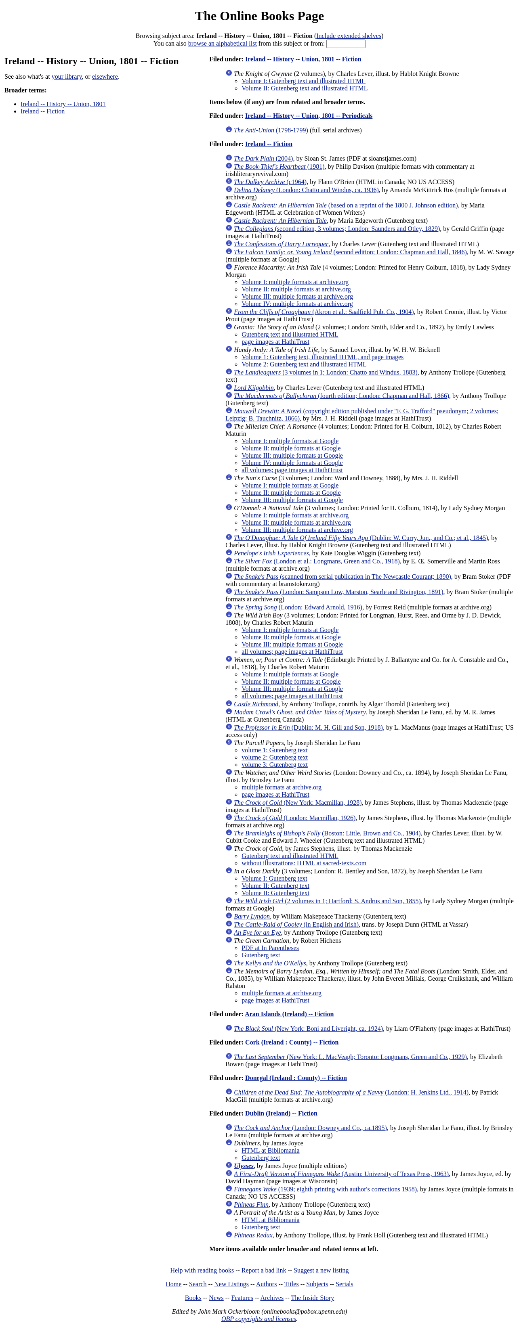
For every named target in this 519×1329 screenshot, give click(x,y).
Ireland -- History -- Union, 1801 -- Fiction (303, 59)
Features (242, 1297)
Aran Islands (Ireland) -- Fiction (289, 1014)
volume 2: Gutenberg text (275, 757)
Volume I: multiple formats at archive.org (295, 281)
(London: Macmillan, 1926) (294, 817)
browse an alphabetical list (222, 43)
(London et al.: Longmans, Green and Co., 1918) (317, 561)
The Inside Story (312, 1297)
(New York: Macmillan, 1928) (297, 802)
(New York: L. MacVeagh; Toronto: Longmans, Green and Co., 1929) (350, 1056)
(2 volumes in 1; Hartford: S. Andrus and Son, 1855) (327, 901)
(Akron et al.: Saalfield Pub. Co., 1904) (324, 311)
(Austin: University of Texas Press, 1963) (341, 1173)
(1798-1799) (271, 130)
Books (193, 1297)
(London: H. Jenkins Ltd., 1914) (351, 1092)
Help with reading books (202, 1270)
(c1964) (270, 181)
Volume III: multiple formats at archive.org (297, 296)
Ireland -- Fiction (43, 111)
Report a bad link (264, 1270)
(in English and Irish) (296, 924)
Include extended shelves (348, 35)
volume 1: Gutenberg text (275, 750)
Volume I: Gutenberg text (274, 878)
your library (67, 76)
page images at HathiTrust (275, 341)
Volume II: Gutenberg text (275, 885)
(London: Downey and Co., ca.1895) (310, 1127)
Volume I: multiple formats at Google (290, 440)
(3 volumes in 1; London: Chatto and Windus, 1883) (326, 372)
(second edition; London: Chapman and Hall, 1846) (350, 252)
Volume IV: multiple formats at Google (292, 462)
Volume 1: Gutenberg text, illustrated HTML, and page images (322, 357)
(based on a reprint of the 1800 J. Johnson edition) (346, 205)
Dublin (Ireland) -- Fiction (281, 1113)
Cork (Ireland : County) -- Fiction (291, 1042)
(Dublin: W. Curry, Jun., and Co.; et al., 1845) (361, 537)
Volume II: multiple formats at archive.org (296, 289)
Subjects (317, 1284)
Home (173, 1284)
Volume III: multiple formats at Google (292, 455)
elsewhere (105, 76)
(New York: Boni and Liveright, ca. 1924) (308, 1028)
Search (198, 1284)
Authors (266, 1284)
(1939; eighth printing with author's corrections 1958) (325, 1189)
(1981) (279, 166)
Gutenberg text (261, 955)
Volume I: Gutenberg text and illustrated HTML (304, 80)
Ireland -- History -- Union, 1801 (63, 103)
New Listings (231, 1284)
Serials (344, 1284)
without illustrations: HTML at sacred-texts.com (304, 863)
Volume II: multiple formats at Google (291, 448)
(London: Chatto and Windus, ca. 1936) (306, 189)
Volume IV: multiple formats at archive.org (297, 303)
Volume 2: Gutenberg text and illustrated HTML (304, 364)
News (216, 1297)
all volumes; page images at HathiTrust (292, 470)
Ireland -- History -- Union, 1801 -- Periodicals (308, 115)
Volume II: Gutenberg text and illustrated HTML (305, 88)
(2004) (263, 158)
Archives (272, 1297)
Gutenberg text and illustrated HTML (290, 334)
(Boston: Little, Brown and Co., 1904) (327, 833)
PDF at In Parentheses (270, 947)
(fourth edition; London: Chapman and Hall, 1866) (341, 395)
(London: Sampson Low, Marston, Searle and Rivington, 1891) (338, 591)
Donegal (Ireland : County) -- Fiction (296, 1077)
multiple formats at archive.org (281, 787)
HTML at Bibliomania (270, 1150)
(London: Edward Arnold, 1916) (298, 607)
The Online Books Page (259, 15)
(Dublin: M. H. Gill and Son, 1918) (308, 727)
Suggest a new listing (321, 1270)
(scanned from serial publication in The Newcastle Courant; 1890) (342, 576)
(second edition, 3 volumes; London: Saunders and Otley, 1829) (337, 228)
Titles (291, 1284)
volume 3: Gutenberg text (275, 764)
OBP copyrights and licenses (258, 1318)
